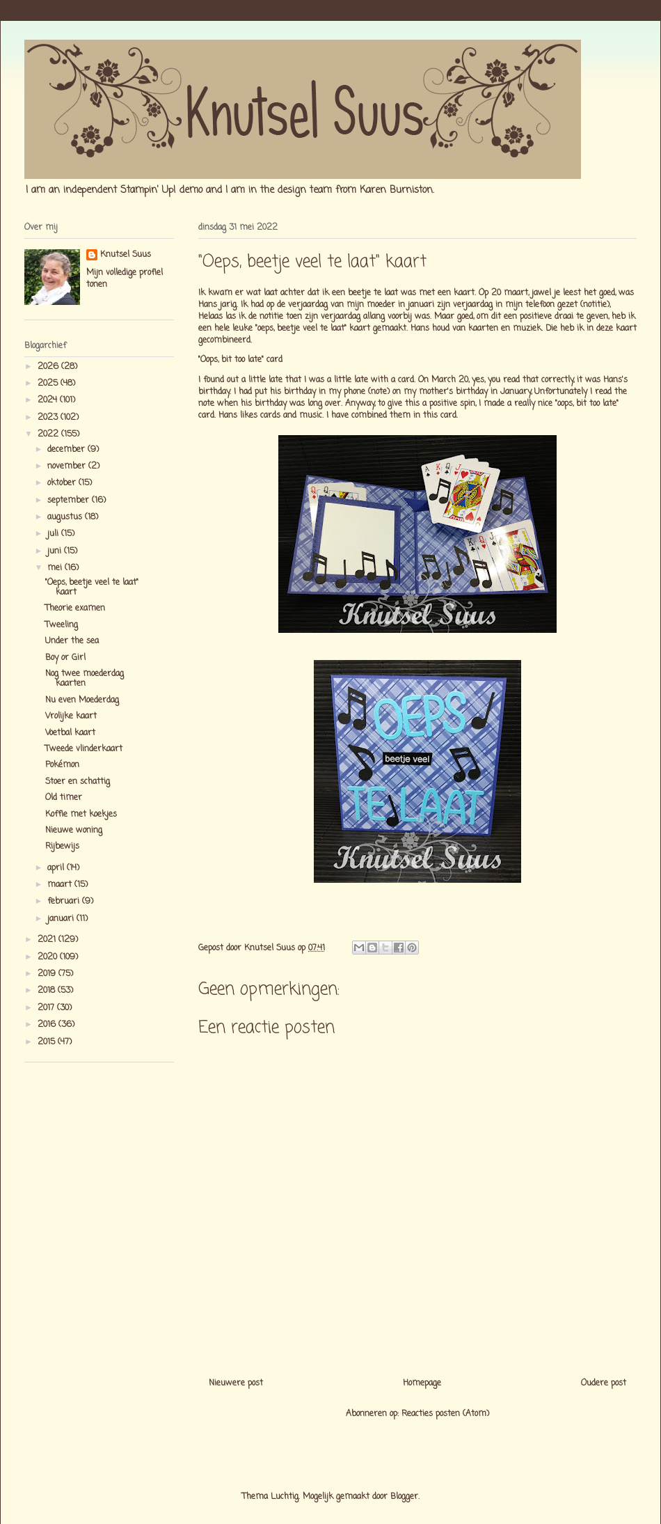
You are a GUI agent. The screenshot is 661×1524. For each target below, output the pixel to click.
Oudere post (603, 1383)
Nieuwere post (236, 1383)
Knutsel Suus (125, 255)
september (69, 500)
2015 (48, 1042)
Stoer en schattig (77, 782)
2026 (49, 367)
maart (60, 885)
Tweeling (61, 625)
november (67, 466)
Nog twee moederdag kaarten (84, 679)
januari (62, 919)
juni (55, 551)
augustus (66, 517)
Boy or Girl (65, 658)
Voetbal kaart (70, 733)
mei (56, 568)
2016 (48, 1025)
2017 (47, 1008)
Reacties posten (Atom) (445, 1414)
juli (54, 534)
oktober (63, 483)
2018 (48, 990)
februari (64, 901)
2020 (49, 957)
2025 (49, 383)
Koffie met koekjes (81, 814)
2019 (48, 974)
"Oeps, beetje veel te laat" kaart (91, 587)
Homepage (422, 1383)
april (57, 868)
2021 (48, 940)
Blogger (404, 1497)
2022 (49, 434)
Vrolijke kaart (71, 716)
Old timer (63, 798)
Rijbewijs (62, 846)
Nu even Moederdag (82, 700)
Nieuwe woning (73, 830)
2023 (49, 417)
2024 (49, 400)
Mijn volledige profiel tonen (124, 279)
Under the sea (72, 641)
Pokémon (62, 765)
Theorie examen (75, 608)
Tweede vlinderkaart (83, 749)
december (67, 449)
